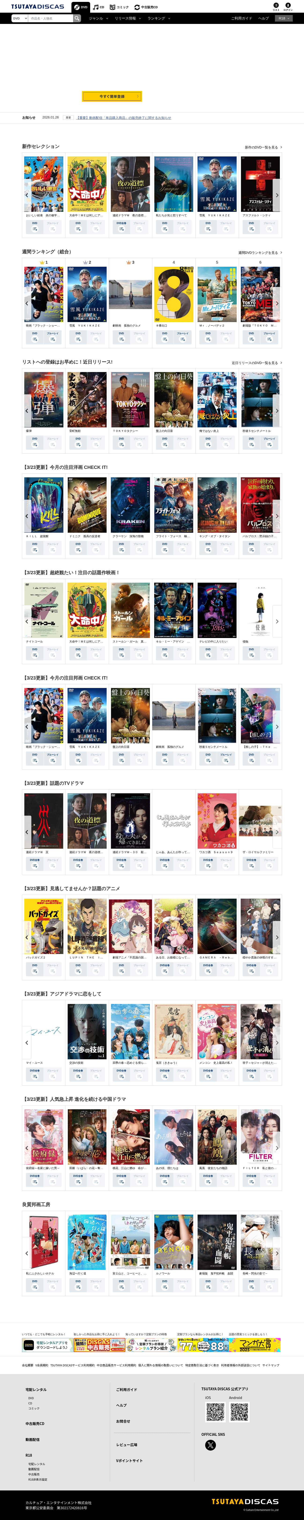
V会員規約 (41, 1365)
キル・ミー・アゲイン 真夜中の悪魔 (180, 641)
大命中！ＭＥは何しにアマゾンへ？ (91, 215)
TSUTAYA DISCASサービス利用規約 (72, 1365)
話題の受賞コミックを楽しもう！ (248, 1334)
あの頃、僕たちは (167, 1168)
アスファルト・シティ (257, 215)
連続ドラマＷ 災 (37, 852)
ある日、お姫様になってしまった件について (184, 957)
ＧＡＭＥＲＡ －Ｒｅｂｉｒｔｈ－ (221, 957)
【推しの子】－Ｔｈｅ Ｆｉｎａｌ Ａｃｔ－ (272, 747)
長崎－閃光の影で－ (255, 1273)
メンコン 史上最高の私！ (216, 1062)
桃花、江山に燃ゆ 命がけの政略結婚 (136, 1168)
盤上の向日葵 (164, 431)
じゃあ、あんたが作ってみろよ (175, 852)
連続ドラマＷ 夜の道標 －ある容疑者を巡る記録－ (146, 215)
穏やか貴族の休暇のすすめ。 (261, 957)
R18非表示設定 (37, 1479)
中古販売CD (149, 7)
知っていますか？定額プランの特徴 (146, 1334)
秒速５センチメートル (257, 431)
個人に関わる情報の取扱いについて (160, 1365)
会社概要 (27, 1365)
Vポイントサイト (129, 1460)
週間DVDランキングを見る (258, 253)
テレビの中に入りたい (213, 641)
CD (102, 7)
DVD (84, 7)
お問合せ (123, 1421)
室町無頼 (75, 431)
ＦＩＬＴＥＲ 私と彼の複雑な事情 (265, 1168)
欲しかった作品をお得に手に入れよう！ (97, 1334)
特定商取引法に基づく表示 (202, 1365)
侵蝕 (245, 641)
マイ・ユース (34, 1062)
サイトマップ (271, 1365)
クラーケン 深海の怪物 (128, 536)
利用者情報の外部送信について (240, 1365)
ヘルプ (263, 18)
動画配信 (33, 1439)
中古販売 (34, 1474)
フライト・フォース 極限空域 (175, 536)
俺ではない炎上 (209, 431)
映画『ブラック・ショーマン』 (45, 325)
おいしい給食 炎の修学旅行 (44, 215)
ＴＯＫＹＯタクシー (125, 431)
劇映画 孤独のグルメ (127, 325)
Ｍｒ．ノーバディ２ (212, 325)
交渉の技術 (76, 1062)
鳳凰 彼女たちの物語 (213, 1168)
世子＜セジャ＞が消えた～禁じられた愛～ (269, 1062)
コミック (123, 7)
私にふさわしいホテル (40, 1273)
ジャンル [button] (96, 18)
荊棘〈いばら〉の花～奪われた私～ (91, 1168)
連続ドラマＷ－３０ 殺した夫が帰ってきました (143, 852)
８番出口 (161, 325)
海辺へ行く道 (77, 1273)
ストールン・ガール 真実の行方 (134, 641)
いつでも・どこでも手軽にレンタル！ (44, 1334)
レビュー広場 (126, 1444)
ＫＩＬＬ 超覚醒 (37, 536)
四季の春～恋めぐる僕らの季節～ (134, 1062)
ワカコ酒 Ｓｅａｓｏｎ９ (216, 852)
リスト (276, 10)
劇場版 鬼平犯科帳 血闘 (216, 1273)
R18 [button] (282, 18)
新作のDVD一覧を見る (262, 147)
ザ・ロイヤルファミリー (258, 852)
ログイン (288, 10)
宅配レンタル (36, 1464)
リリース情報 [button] (125, 18)
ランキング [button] (156, 18)
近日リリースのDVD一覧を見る (255, 363)
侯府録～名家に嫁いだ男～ (43, 1168)
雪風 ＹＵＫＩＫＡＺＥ (214, 215)
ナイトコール (34, 641)
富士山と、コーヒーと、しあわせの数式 (138, 1273)
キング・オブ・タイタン (214, 536)
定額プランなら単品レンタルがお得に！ (200, 1334)
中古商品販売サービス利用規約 (116, 1365)
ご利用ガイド (241, 18)
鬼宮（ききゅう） (167, 1062)
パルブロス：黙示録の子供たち (262, 536)
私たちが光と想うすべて (171, 215)
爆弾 (29, 431)
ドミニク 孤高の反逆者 (84, 536)
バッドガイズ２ (36, 957)
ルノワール (163, 1273)
